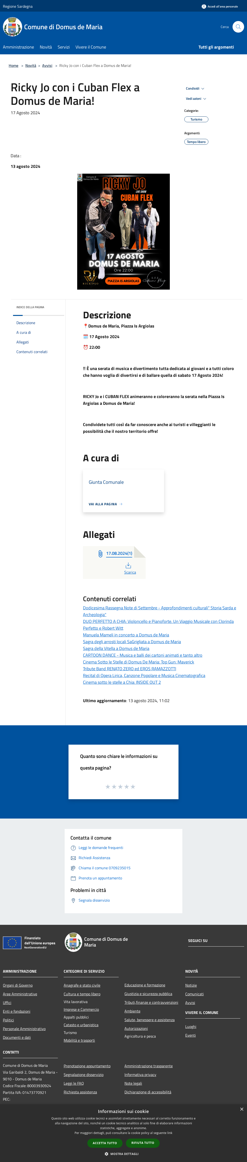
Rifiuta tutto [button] (142, 1143)
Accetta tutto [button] (105, 1143)
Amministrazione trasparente (148, 1066)
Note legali (133, 1083)
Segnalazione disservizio (83, 1074)
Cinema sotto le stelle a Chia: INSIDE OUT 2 (122, 682)
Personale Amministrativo (24, 1029)
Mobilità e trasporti (79, 1040)
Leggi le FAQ (74, 1083)
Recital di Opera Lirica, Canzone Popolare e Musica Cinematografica (144, 675)
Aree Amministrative (20, 994)
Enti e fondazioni (16, 1011)
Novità (30, 65)
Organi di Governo (18, 985)
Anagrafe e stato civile (82, 985)
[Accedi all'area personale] (219, 6)
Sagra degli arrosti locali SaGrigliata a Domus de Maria (132, 641)
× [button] (241, 1109)
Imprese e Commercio (81, 1009)
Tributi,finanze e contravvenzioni (151, 1002)
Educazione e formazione (144, 985)
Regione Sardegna (18, 6)
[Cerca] (238, 27)
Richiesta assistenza (80, 1092)
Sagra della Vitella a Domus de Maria (116, 648)
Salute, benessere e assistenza (149, 1020)
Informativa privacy (140, 1074)
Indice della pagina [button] (30, 307)
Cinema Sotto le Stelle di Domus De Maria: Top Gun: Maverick (138, 662)
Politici (8, 1020)
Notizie (191, 985)
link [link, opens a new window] (169, 1133)
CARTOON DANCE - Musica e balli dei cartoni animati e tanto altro (142, 655)
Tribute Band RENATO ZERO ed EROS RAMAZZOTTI (129, 668)
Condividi (196, 89)
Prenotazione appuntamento (87, 1066)
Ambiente (132, 1011)
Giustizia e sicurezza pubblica (148, 994)
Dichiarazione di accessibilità (147, 1092)
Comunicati (194, 994)
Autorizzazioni (136, 1028)
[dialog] (123, 1133)
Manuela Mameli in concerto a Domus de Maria (126, 635)
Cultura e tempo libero (82, 994)
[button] (123, 1153)
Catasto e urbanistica (81, 1025)
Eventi (190, 1035)
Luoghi (190, 1026)
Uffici (7, 1002)
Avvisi (47, 65)
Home (13, 65)
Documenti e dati (17, 1037)
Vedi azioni (197, 99)
